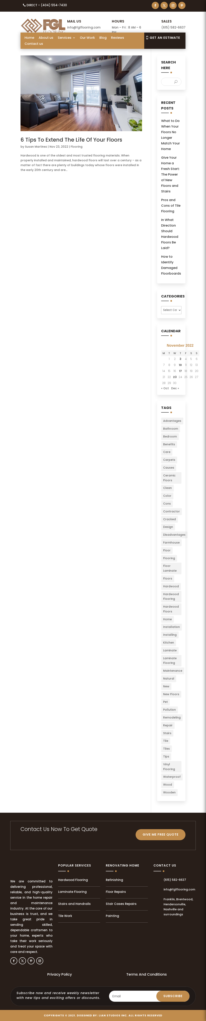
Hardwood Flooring (73, 880)
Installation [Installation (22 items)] (171, 627)
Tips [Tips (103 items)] (166, 756)
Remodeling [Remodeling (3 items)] (172, 717)
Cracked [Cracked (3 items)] (169, 519)
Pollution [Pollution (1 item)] (169, 710)
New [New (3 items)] (166, 686)
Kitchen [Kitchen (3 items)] (168, 643)
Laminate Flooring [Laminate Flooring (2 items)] (170, 660)
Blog (103, 38)
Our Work (87, 38)
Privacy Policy (59, 974)
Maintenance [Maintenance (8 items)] (172, 671)
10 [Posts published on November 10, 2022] (180, 365)
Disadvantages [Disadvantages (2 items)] (174, 535)
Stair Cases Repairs (121, 904)
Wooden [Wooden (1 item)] (169, 792)
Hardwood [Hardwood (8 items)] (171, 586)
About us (46, 38)
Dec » (175, 388)
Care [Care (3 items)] (166, 452)
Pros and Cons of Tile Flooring (170, 206)
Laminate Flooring (72, 892)
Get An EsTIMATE (165, 37)
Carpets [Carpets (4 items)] (169, 460)
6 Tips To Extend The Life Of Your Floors (71, 139)
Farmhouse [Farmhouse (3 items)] (171, 543)
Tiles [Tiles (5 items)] (166, 749)
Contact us (34, 44)
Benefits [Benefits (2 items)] (169, 444)
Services (64, 38)
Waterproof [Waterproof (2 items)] (172, 777)
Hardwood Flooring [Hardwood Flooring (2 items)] (171, 596)
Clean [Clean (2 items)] (167, 488)
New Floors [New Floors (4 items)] (171, 694)
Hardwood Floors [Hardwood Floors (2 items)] (171, 609)
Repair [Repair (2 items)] (168, 725)
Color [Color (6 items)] (167, 496)
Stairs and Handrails (74, 904)
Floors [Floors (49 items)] (167, 578)
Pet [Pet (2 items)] (165, 702)
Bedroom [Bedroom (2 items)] (170, 436)
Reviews (117, 38)
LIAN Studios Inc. (113, 1015)
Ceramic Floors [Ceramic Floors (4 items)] (169, 477)
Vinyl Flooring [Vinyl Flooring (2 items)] (169, 766)
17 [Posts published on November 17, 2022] (180, 371)
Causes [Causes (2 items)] (168, 468)
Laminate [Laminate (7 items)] (170, 650)
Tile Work (65, 916)
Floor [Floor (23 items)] (167, 550)
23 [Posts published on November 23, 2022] (175, 377)
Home (29, 38)
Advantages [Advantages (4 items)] (172, 421)
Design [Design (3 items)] (168, 527)
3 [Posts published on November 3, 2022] (180, 359)
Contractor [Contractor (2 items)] (171, 511)
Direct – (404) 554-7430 (47, 5)
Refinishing (114, 880)
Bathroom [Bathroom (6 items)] (170, 429)
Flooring (76, 147)
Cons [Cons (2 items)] (167, 504)
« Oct (165, 388)
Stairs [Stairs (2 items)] (167, 733)
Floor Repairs (116, 892)
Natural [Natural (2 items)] (168, 679)
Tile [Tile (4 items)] (165, 741)
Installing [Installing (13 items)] (170, 635)
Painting (112, 916)
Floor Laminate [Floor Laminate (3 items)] (170, 568)
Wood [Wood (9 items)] (167, 785)
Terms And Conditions (146, 974)
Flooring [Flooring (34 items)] (169, 558)
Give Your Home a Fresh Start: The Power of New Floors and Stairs (170, 174)
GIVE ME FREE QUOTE (160, 834)
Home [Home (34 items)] (167, 619)
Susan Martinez (36, 147)
